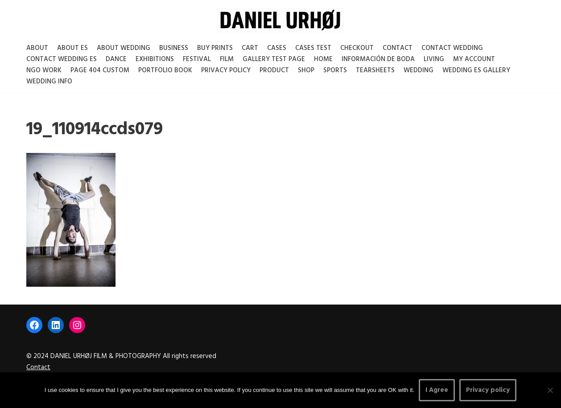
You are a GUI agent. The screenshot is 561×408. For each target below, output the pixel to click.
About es (72, 48)
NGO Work (44, 70)
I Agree (436, 390)
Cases (276, 48)
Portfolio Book (165, 70)
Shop (306, 70)
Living (434, 59)
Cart (250, 48)
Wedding (418, 70)
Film (227, 59)
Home (323, 59)
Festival (197, 59)
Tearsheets (375, 70)
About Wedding (123, 48)
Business (173, 48)
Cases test (313, 48)
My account (474, 59)
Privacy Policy (226, 70)
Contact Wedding (452, 48)
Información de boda (378, 59)
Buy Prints (215, 48)
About (37, 48)
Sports (335, 70)
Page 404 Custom (99, 70)
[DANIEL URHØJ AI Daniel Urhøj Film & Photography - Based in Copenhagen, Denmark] (280, 20)
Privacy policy (488, 390)
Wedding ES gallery (476, 70)
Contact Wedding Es (61, 59)
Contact (397, 48)
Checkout (357, 48)
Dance (116, 59)
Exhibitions (155, 59)
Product (274, 70)
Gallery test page (274, 59)
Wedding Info (49, 81)
